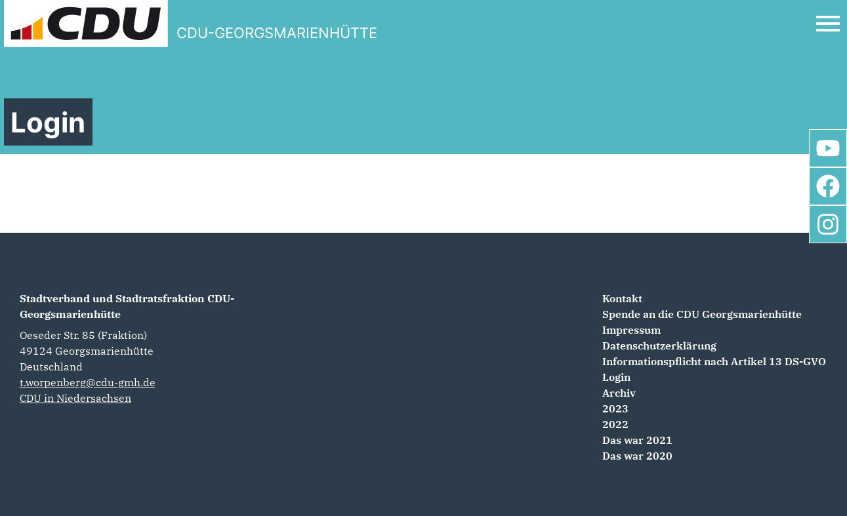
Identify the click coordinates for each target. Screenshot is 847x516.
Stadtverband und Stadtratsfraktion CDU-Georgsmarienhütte (127, 306)
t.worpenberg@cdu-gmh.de (87, 382)
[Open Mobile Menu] (828, 23)
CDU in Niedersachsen (75, 398)
